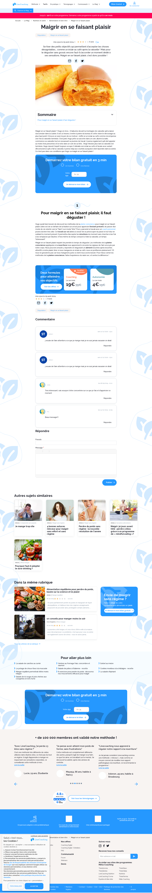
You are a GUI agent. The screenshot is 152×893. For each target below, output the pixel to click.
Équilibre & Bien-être (106, 879)
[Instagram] (100, 846)
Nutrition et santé (39, 21)
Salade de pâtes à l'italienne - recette (73, 668)
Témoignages (68, 4)
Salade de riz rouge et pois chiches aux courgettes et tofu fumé (31, 678)
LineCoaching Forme (106, 877)
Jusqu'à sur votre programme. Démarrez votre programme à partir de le (76, 15)
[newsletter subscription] (134, 856)
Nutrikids (122, 874)
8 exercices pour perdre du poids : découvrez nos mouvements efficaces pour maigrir (76, 673)
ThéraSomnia (103, 868)
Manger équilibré (57, 595)
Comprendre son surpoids (28, 523)
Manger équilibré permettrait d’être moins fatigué (32, 673)
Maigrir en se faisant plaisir (80, 21)
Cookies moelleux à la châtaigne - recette (116, 668)
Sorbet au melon (106, 663)
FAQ (62, 851)
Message (39, 448)
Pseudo (38, 439)
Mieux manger (25, 562)
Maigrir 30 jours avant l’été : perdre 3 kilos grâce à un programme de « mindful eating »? (122, 530)
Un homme (69, 166)
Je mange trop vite (24, 526)
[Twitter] (107, 846)
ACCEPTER (34, 886)
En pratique (54, 4)
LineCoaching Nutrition (106, 874)
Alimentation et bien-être (58, 21)
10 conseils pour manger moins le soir (66, 618)
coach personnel (108, 229)
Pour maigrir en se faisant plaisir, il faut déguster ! (57, 120)
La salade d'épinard (108, 672)
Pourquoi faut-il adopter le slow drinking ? (27, 567)
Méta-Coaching (124, 879)
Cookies (89, 887)
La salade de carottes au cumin (28, 663)
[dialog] (26, 863)
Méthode (35, 4)
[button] (38, 451)
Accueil (17, 21)
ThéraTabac (123, 868)
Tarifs (45, 4)
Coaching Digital (66, 845)
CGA (95, 887)
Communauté (83, 4)
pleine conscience (87, 224)
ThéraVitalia (123, 871)
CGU (100, 887)
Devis (63, 864)
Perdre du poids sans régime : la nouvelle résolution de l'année (90, 529)
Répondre (107, 346)
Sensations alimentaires (123, 523)
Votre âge (67, 174)
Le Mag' (95, 4)
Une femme (84, 166)
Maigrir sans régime (58, 523)
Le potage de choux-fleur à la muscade (31, 668)
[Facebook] (104, 846)
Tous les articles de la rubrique (26, 644)
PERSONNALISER (16, 886)
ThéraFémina (123, 877)
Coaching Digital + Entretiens (70, 848)
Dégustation (41, 35)
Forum (63, 858)
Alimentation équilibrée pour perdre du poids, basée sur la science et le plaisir (70, 590)
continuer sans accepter (39, 836)
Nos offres (66, 842)
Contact (82, 887)
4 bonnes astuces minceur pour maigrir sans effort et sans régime (58, 530)
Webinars (64, 860)
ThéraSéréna (103, 871)
